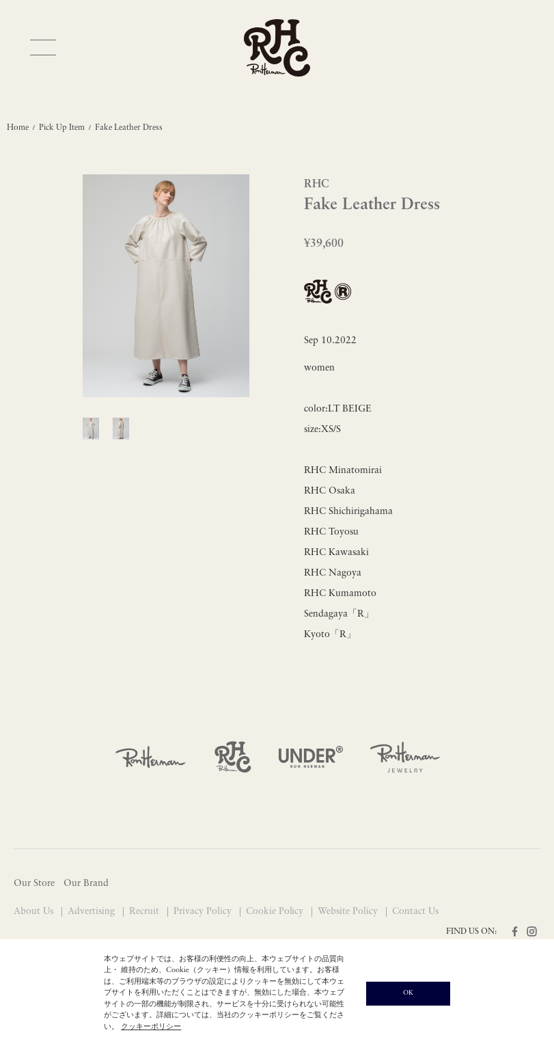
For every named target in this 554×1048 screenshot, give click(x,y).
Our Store (34, 883)
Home (18, 128)
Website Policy (349, 911)
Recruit (145, 911)
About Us (35, 911)
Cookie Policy (276, 911)
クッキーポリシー (151, 1027)
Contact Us (415, 911)
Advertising (92, 911)
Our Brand (86, 883)
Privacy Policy (204, 911)
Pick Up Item (62, 128)
